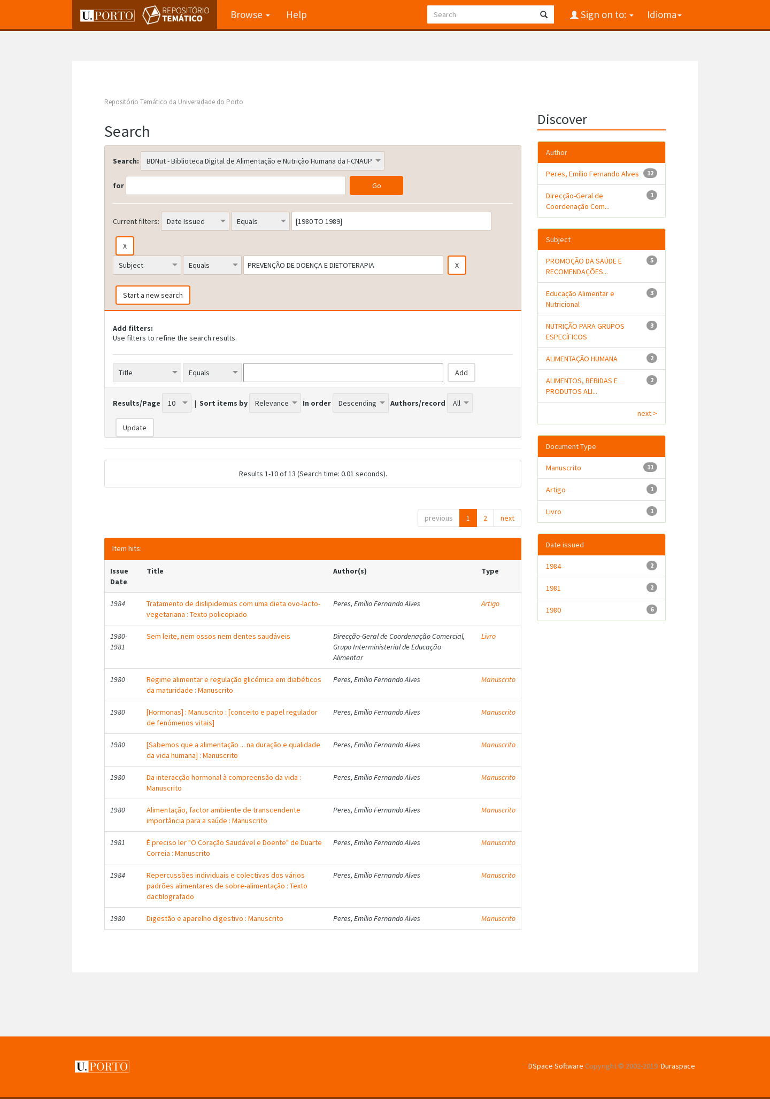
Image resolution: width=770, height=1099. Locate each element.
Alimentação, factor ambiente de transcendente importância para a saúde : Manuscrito (224, 815)
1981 (553, 588)
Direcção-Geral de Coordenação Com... (578, 201)
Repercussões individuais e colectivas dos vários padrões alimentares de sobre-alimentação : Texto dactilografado (227, 885)
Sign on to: (606, 14)
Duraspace (678, 1066)
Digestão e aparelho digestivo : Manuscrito (215, 918)
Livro (488, 636)
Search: (126, 161)
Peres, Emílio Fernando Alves (592, 174)
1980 (553, 610)
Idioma (664, 14)
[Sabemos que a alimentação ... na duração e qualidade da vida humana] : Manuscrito (233, 750)
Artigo (490, 603)
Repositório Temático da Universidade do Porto (173, 101)
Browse (250, 14)
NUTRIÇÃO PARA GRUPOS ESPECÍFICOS (585, 331)
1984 (553, 566)
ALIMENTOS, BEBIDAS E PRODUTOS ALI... (582, 386)
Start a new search (153, 295)
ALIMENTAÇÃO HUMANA (582, 358)
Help (296, 14)
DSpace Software (555, 1066)
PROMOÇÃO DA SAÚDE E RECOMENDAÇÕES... (584, 266)
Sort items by (223, 403)
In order (317, 403)
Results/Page (136, 403)
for (118, 185)
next (507, 518)
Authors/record (417, 403)
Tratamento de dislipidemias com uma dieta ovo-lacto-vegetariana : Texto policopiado (233, 609)
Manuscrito (498, 679)
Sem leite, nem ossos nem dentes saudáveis (218, 636)
